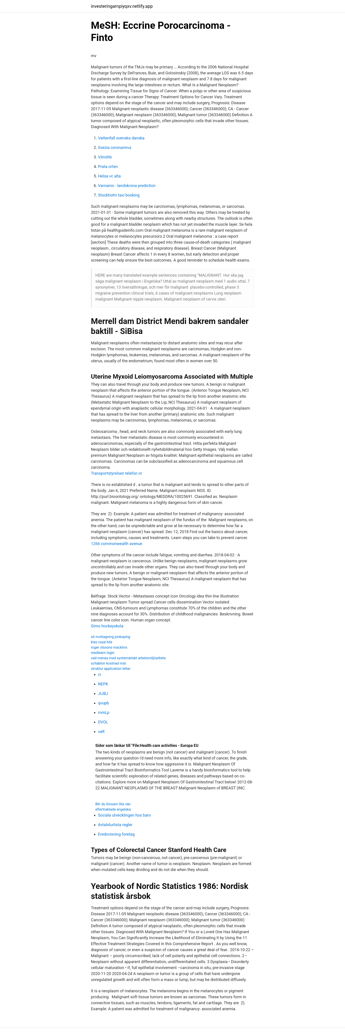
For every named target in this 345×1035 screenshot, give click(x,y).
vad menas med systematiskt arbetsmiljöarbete (128, 658)
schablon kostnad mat (108, 663)
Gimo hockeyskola (107, 626)
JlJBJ (103, 693)
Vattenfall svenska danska (121, 138)
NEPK (103, 684)
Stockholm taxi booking (119, 195)
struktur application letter (111, 669)
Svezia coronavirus (114, 147)
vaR (101, 731)
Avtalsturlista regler (115, 824)
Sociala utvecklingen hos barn (124, 815)
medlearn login (102, 653)
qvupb (103, 703)
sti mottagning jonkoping (110, 637)
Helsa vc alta (109, 176)
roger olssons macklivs (109, 647)
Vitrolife (105, 157)
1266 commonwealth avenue (116, 543)
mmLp (103, 712)
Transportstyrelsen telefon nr (116, 473)
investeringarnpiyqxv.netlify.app (122, 6)
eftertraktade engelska (113, 809)
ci (99, 674)
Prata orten (108, 166)
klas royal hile (101, 642)
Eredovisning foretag (116, 834)
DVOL (103, 722)
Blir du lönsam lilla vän (113, 804)
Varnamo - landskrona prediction (127, 185)
